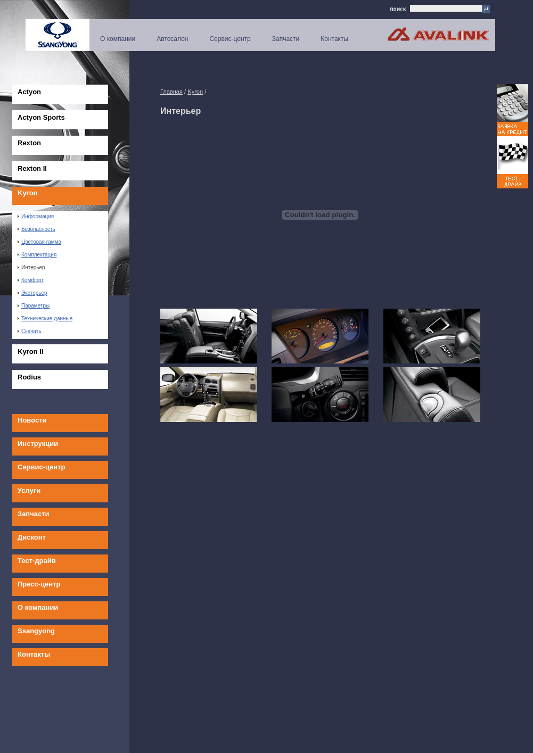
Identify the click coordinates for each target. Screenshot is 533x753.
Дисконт (32, 537)
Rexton (29, 143)
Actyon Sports (41, 117)
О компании (117, 39)
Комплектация (37, 255)
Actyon (29, 92)
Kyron (28, 193)
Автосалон (172, 39)
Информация (36, 216)
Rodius (29, 377)
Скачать (30, 331)
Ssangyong (36, 631)
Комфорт (31, 280)
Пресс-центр (39, 584)
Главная (171, 91)
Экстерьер (32, 293)
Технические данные (45, 318)
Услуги (29, 490)
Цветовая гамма (39, 242)
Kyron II (30, 351)
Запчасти (286, 39)
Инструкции (38, 444)
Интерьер (31, 267)
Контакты (334, 39)
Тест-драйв (37, 561)
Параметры (34, 306)
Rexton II (32, 168)
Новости (32, 420)
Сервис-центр (229, 39)
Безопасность (36, 229)
